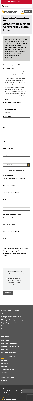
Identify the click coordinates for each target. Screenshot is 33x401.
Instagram (4, 363)
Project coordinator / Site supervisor (14, 178)
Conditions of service (20, 391)
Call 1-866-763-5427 (17, 2)
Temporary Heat (15, 73)
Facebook (4, 360)
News (3, 329)
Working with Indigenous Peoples (13, 320)
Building (5, 99)
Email (4, 238)
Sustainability (6, 349)
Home (5, 18)
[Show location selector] (22, 11)
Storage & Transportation (10, 346)
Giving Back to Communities (11, 317)
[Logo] (9, 11)
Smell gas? (6, 2)
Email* (5, 199)
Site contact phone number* (11, 192)
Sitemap (18, 389)
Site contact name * (9, 185)
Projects (4, 326)
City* (4, 141)
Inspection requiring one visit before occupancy (15, 81)
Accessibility (6, 391)
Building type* (7, 116)
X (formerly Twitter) (8, 369)
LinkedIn (4, 366)
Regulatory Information (9, 323)
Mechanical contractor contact (12, 214)
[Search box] (3, 6)
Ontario (12, 18)
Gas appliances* (8, 155)
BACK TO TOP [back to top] (26, 391)
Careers (4, 332)
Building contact (8, 175)
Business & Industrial (9, 343)
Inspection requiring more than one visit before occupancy (15, 91)
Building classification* (10, 109)
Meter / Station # (8, 148)
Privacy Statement (22, 393)
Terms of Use (7, 395)
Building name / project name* (12, 102)
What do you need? (8, 68)
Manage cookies (7, 389)
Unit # (5, 134)
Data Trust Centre (8, 393)
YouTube (4, 372)
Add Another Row (16, 170)
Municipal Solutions (8, 352)
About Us (4, 314)
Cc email (5, 206)
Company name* (8, 218)
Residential (5, 340)
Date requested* (8, 162)
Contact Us (5, 381)
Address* (5, 128)
